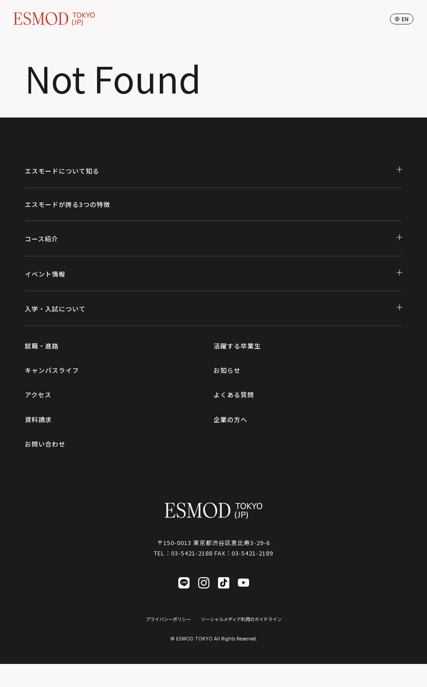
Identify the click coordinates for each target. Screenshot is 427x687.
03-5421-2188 (192, 553)
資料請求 (38, 419)
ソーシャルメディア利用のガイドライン (241, 619)
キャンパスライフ (52, 370)
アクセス (38, 394)
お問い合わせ (45, 443)
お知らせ (227, 370)
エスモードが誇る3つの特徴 (67, 204)
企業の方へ (230, 419)
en (401, 19)
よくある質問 (234, 394)
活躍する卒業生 (237, 345)
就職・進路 (42, 345)
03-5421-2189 (252, 553)
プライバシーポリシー (168, 619)
